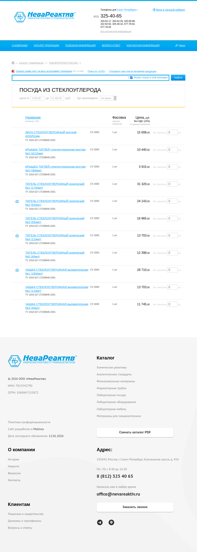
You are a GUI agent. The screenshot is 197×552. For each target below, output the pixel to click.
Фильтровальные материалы (116, 381)
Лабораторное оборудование (116, 402)
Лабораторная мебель (111, 409)
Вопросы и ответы (20, 528)
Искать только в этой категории (151, 77)
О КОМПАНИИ (20, 45)
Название (33, 117)
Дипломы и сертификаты (24, 521)
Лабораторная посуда (111, 395)
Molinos (38, 429)
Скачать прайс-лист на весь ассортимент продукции (44, 71)
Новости (13, 466)
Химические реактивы (112, 367)
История (13, 459)
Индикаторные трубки (111, 388)
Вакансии (14, 473)
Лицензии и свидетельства (25, 514)
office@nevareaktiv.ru (118, 494)
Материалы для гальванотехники (119, 416)
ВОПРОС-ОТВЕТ (111, 45)
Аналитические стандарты (114, 374)
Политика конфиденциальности (29, 422)
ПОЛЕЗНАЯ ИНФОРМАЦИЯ (80, 45)
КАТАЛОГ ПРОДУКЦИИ (46, 45)
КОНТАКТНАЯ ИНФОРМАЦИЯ (143, 45)
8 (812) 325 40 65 (115, 476)
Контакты (14, 480)
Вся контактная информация (116, 31)
